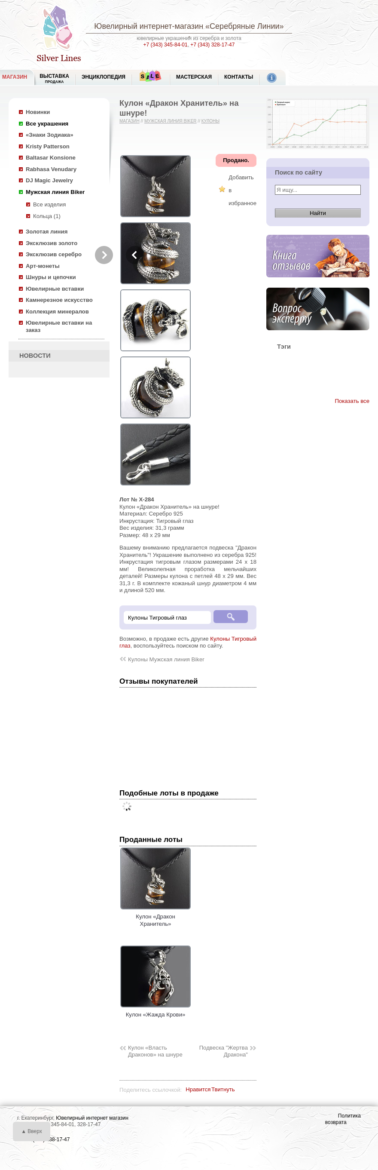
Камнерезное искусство (59, 300)
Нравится (198, 1089)
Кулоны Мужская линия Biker (166, 659)
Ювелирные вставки (55, 289)
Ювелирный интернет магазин (92, 1118)
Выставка (54, 78)
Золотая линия (46, 231)
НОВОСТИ (35, 355)
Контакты (238, 77)
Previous (135, 255)
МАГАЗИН (14, 77)
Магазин (129, 121)
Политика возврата (343, 1119)
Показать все (352, 401)
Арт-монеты (43, 266)
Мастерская (194, 77)
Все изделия (49, 204)
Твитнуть (223, 1089)
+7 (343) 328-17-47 (212, 45)
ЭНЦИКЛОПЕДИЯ (103, 77)
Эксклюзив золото (51, 243)
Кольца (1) (47, 216)
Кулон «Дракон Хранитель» (155, 916)
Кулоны (210, 121)
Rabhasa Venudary (51, 169)
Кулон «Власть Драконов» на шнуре (155, 1051)
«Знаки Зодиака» (49, 135)
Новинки (38, 112)
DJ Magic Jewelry (49, 180)
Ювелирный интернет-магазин (148, 26)
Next (104, 255)
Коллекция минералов (57, 311)
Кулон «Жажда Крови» (155, 1011)
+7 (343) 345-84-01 (165, 45)
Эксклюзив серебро (54, 254)
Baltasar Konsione (51, 157)
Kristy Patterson (48, 146)
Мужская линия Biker (55, 192)
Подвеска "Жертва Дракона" (223, 1051)
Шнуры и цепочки (51, 277)
